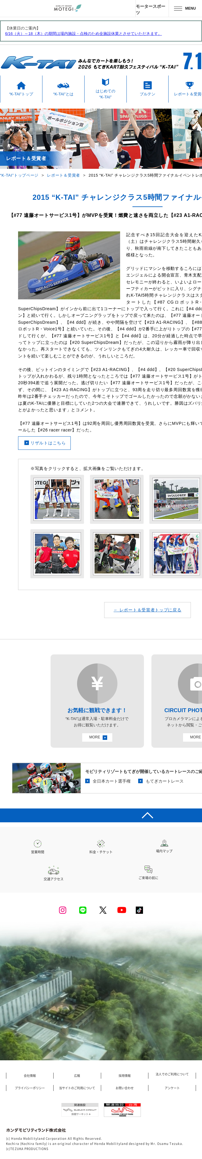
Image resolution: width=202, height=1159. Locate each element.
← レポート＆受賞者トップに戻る (147, 609)
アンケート (172, 1087)
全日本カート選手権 (112, 781)
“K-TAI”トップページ (19, 175)
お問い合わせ (125, 1087)
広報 (77, 1075)
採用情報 (125, 1075)
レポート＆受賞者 (63, 175)
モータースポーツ (150, 9)
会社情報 (30, 1075)
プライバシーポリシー (30, 1087)
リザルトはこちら (48, 442)
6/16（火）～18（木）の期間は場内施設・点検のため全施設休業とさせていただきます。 (83, 33)
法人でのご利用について (172, 1074)
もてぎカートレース (165, 781)
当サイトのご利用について (77, 1087)
